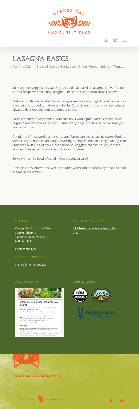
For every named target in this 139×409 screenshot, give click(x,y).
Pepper (93, 66)
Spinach (106, 66)
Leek (73, 66)
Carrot (54, 66)
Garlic (64, 66)
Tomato (119, 66)
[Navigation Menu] (124, 40)
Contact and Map (26, 249)
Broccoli (42, 66)
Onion (82, 66)
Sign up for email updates (31, 264)
